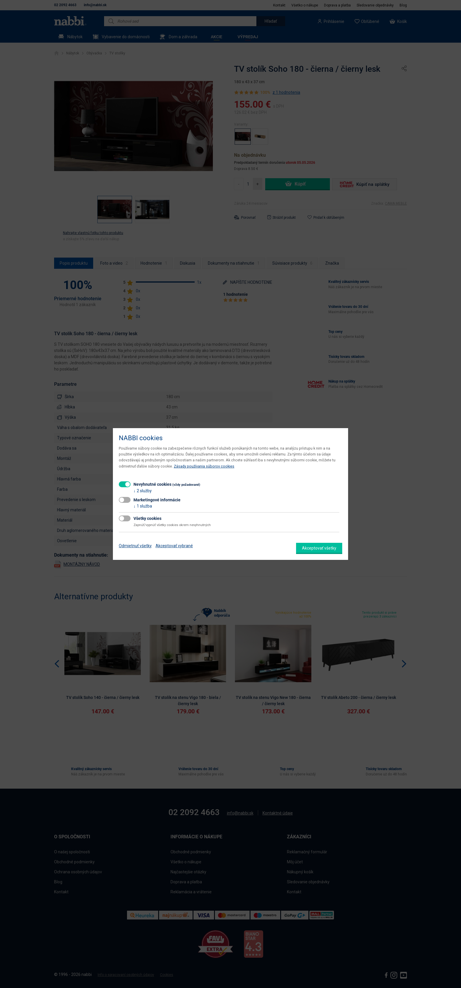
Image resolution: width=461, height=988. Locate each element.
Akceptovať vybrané (174, 545)
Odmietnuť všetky (135, 545)
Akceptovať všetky (319, 548)
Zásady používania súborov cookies (204, 466)
